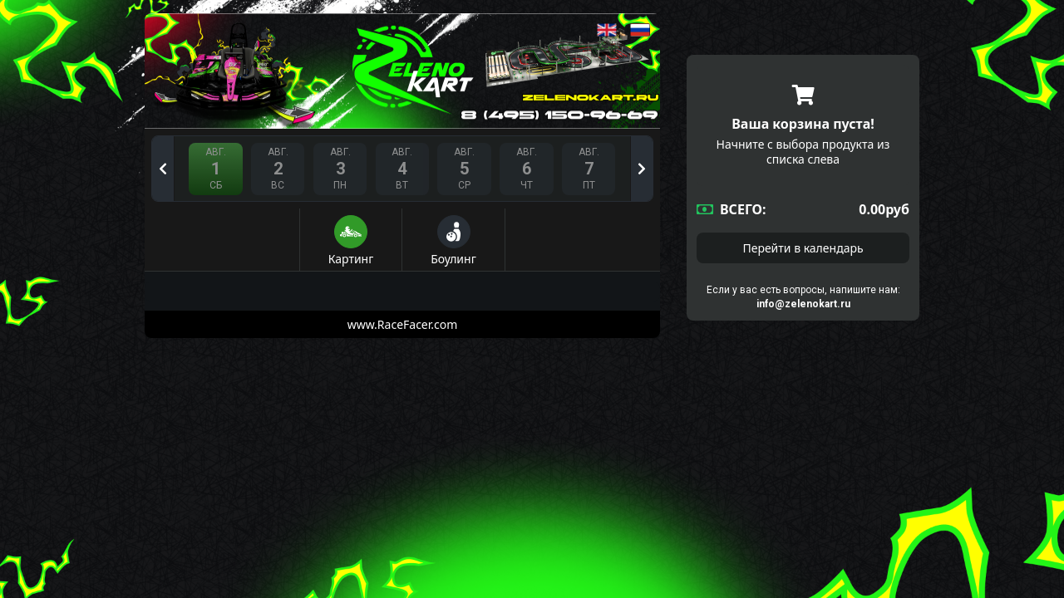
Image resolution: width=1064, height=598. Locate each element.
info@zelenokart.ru (803, 304)
